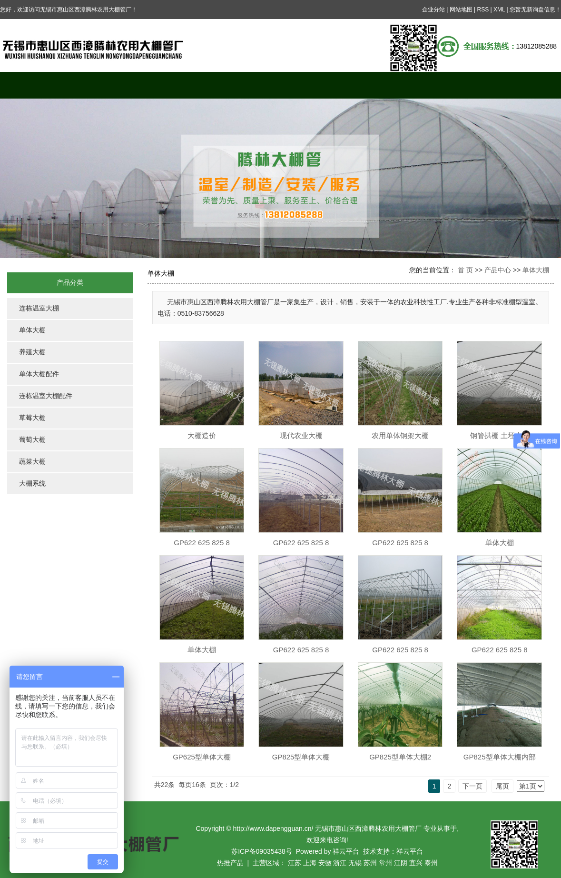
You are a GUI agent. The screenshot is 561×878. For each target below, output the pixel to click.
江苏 (294, 863)
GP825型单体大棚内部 (499, 757)
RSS (483, 9)
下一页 (472, 786)
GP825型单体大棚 (301, 757)
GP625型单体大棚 (202, 757)
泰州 (431, 863)
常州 (385, 863)
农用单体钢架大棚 (400, 435)
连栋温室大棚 (39, 308)
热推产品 (230, 863)
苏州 (370, 863)
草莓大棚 (32, 417)
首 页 (465, 270)
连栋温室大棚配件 (45, 395)
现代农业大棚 (301, 435)
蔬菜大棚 (32, 461)
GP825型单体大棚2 (400, 757)
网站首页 (35, 85)
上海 (309, 863)
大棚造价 (201, 435)
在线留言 (386, 85)
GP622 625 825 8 (202, 543)
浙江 (339, 863)
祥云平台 (346, 851)
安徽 (325, 863)
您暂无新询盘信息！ (535, 9)
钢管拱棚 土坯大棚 (499, 435)
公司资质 (456, 85)
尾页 (502, 786)
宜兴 (416, 863)
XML (499, 9)
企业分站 (433, 9)
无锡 (355, 863)
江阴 (400, 863)
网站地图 (461, 9)
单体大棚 (32, 330)
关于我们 (105, 85)
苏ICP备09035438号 (261, 851)
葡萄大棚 (32, 439)
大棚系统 (32, 483)
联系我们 (526, 85)
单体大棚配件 (39, 374)
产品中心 (175, 85)
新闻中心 (315, 85)
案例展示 (245, 85)
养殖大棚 (32, 352)
